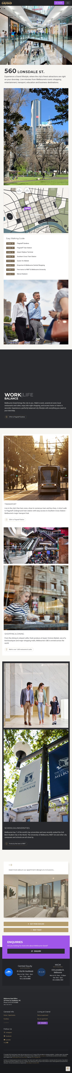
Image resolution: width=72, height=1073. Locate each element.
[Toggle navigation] (67, 3)
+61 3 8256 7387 (57, 980)
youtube (7, 1040)
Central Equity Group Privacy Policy (19, 1057)
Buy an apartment (42, 1019)
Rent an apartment (42, 1015)
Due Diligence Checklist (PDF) (33, 1062)
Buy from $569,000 (36, 924)
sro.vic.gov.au (43, 1055)
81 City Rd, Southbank (25, 971)
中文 (6, 1042)
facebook (7, 1036)
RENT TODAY (36, 930)
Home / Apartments (9, 1015)
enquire (59, 3)
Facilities (6, 1019)
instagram (8, 1032)
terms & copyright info (35, 1057)
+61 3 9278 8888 (25, 978)
